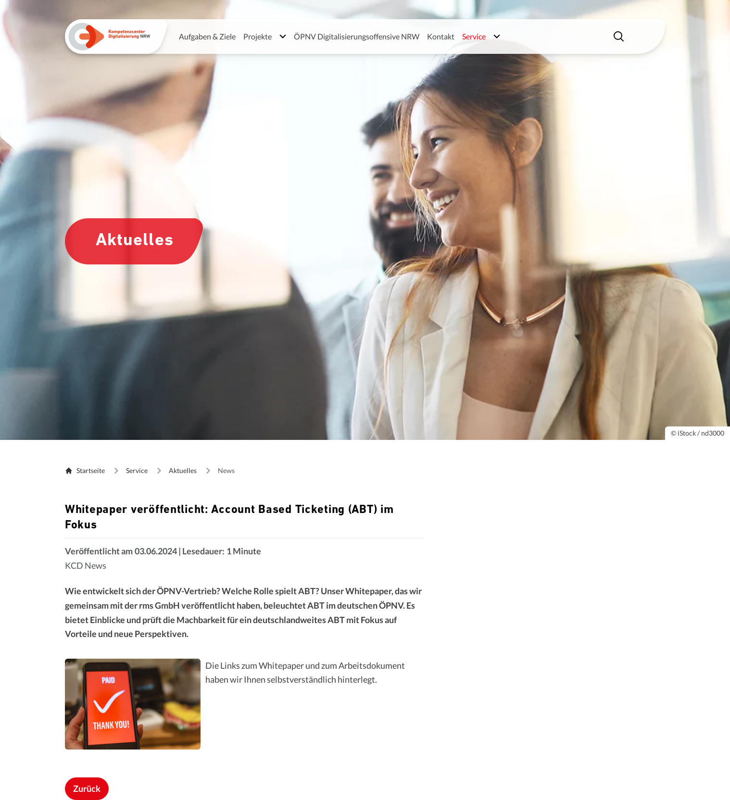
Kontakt (440, 36)
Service (137, 470)
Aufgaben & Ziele (207, 36)
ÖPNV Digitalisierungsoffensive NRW (356, 36)
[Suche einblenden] (620, 36)
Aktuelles (183, 470)
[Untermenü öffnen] (282, 36)
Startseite (85, 470)
